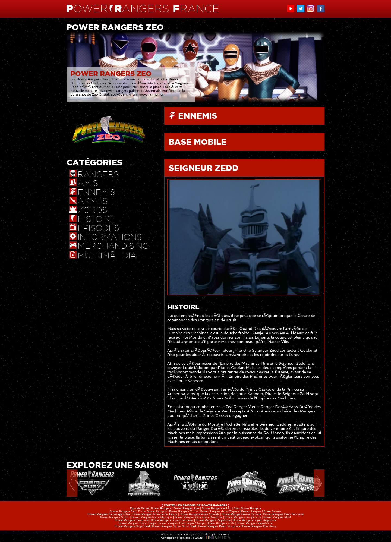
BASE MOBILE (197, 141)
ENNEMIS (197, 115)
